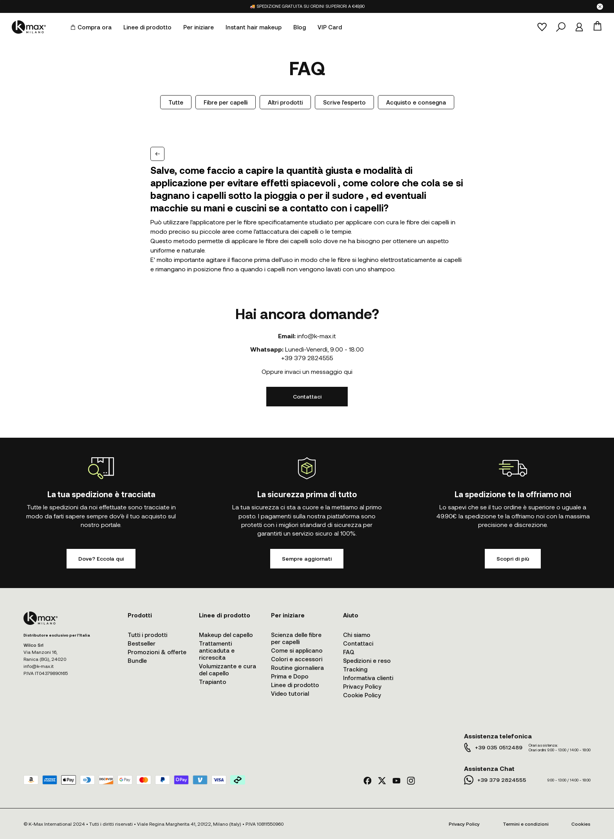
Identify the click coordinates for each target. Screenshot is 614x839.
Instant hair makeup (254, 27)
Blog (299, 27)
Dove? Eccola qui (101, 558)
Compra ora (91, 27)
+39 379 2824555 (307, 357)
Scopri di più (513, 558)
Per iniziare (198, 27)
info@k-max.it (316, 335)
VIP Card (330, 27)
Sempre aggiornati (307, 558)
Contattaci (307, 396)
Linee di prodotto (147, 27)
